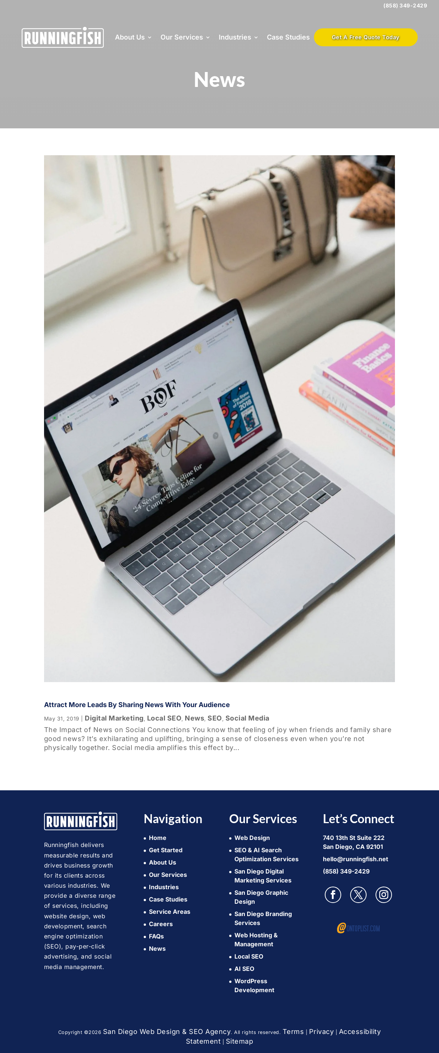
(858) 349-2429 (405, 5)
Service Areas (169, 911)
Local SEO (164, 718)
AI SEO (244, 968)
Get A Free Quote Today (366, 37)
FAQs (156, 936)
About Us (130, 37)
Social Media (247, 718)
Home (157, 837)
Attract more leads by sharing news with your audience (137, 705)
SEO (215, 718)
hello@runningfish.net (355, 859)
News (194, 718)
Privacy (321, 1031)
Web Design (252, 837)
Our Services (182, 37)
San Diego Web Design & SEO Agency (167, 1031)
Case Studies (288, 37)
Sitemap (239, 1041)
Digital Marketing (114, 718)
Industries (235, 37)
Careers (161, 924)
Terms (293, 1031)
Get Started (166, 850)
